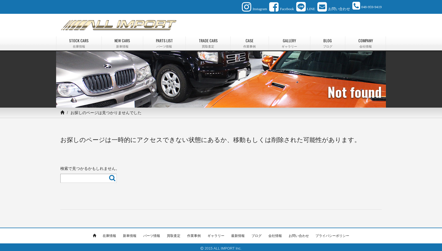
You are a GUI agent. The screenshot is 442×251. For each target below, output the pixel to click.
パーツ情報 (151, 233)
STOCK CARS (79, 40)
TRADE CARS (208, 40)
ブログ (256, 233)
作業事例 (194, 233)
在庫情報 (109, 233)
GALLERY (289, 40)
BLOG (327, 40)
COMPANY (365, 40)
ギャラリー (215, 233)
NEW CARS (122, 40)
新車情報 (129, 233)
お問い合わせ (299, 233)
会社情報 (275, 233)
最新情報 (238, 233)
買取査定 (173, 233)
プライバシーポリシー (332, 233)
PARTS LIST (164, 40)
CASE (249, 40)
